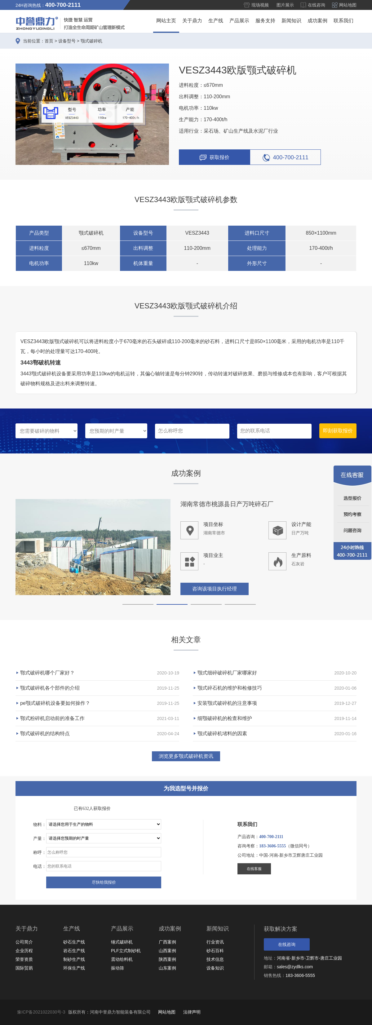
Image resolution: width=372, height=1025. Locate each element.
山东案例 (167, 967)
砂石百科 (215, 950)
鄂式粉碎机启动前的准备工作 (52, 718)
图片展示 (285, 4)
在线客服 (254, 869)
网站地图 (347, 4)
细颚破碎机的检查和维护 (224, 718)
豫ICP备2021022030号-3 (41, 1012)
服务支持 (265, 20)
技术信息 (215, 959)
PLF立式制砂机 (126, 950)
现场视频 (260, 4)
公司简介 (24, 941)
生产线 (215, 20)
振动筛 (117, 967)
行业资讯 (215, 941)
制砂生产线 (74, 959)
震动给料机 (122, 959)
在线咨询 (316, 4)
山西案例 (167, 950)
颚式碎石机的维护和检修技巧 (229, 688)
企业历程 (24, 950)
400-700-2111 (286, 157)
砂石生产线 (74, 941)
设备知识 (215, 967)
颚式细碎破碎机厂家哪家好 (227, 672)
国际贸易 (24, 967)
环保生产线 (74, 967)
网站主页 (166, 20)
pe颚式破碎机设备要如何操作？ (55, 703)
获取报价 (214, 158)
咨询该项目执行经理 (214, 588)
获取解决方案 (280, 929)
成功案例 (317, 20)
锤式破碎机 (122, 941)
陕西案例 (167, 959)
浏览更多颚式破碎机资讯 (186, 756)
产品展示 (239, 20)
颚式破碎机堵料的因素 (222, 733)
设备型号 (67, 40)
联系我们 (343, 20)
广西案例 (167, 941)
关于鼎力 (192, 20)
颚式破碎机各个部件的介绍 (50, 688)
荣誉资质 (24, 959)
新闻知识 (291, 20)
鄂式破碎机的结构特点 (45, 733)
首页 (49, 40)
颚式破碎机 (91, 40)
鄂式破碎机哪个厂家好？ (47, 672)
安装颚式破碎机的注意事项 (227, 703)
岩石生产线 (74, 950)
